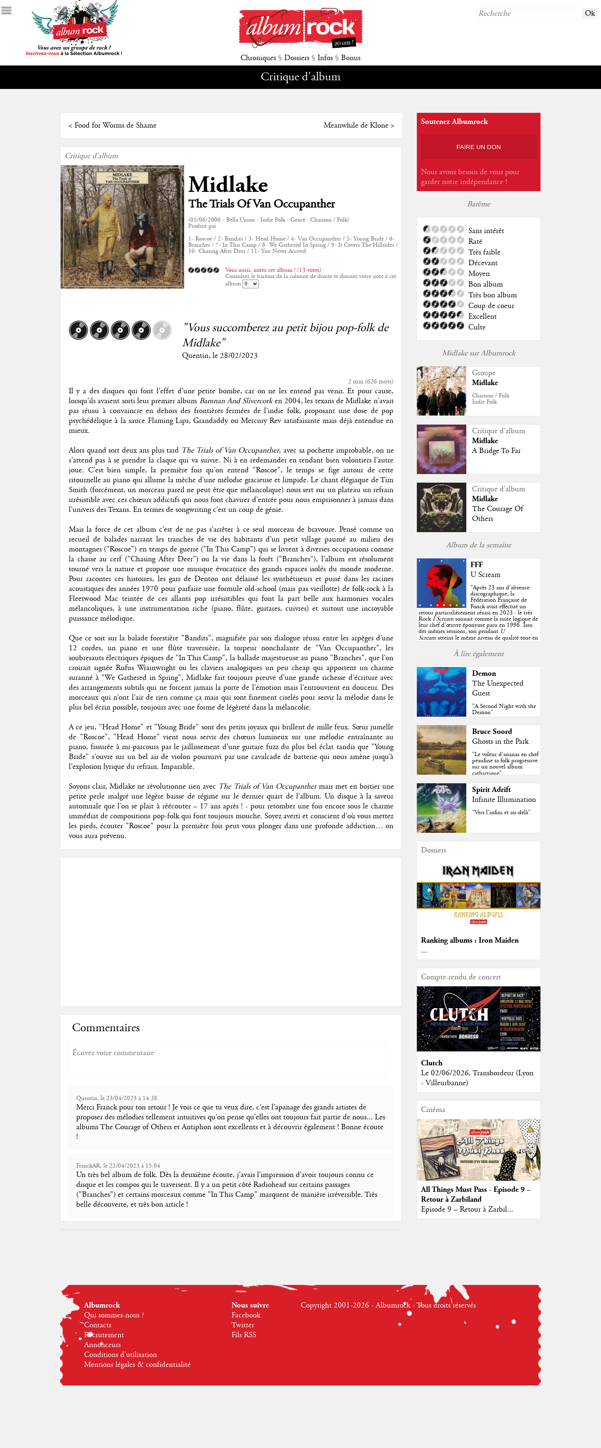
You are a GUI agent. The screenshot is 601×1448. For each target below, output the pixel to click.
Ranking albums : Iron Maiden (470, 940)
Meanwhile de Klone (356, 126)
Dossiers (296, 58)
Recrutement (104, 1335)
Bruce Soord (492, 731)
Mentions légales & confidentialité (137, 1365)
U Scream (485, 575)
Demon (484, 673)
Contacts (97, 1325)
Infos (325, 58)
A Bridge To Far (496, 451)
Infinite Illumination (504, 800)
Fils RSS (244, 1335)
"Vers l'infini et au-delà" (501, 812)
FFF (476, 565)
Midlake (228, 185)
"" (478, 619)
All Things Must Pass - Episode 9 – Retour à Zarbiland (476, 1194)
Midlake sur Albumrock (478, 353)
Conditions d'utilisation (120, 1355)
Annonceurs (102, 1345)
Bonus (350, 58)
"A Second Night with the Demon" (504, 709)
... (424, 950)
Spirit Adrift (491, 789)
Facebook (246, 1315)
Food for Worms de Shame (116, 126)
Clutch (431, 1063)
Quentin (195, 356)
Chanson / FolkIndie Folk (490, 399)
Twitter (243, 1325)
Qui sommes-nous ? (114, 1315)
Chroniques (258, 58)
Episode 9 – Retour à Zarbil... (467, 1209)
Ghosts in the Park (500, 742)
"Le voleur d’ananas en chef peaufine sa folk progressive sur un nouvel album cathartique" (505, 764)
